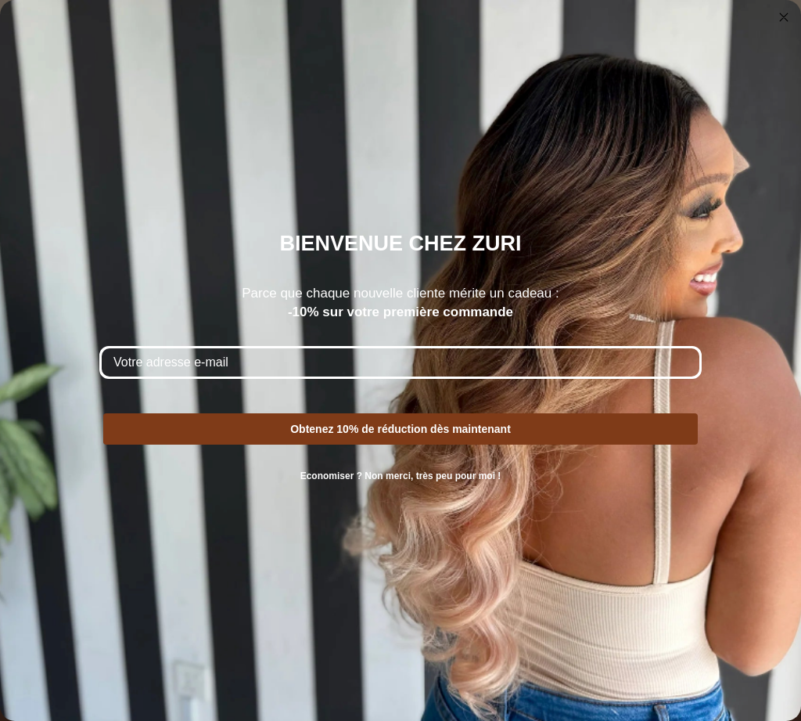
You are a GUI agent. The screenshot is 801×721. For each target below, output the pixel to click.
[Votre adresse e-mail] (400, 362)
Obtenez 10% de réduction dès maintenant (400, 429)
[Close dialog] (783, 17)
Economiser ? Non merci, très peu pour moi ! (400, 475)
